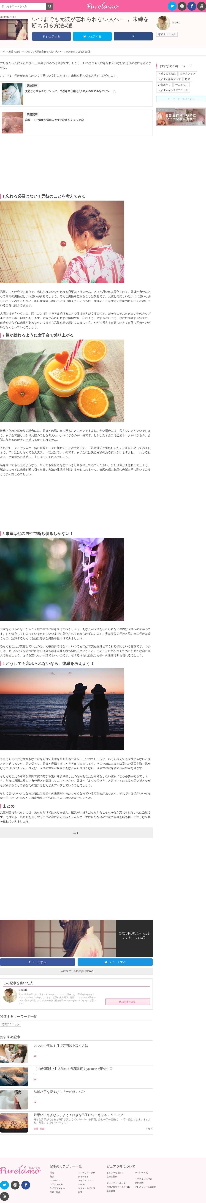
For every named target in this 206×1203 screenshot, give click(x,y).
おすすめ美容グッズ (169, 79)
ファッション (56, 1180)
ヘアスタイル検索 (143, 1179)
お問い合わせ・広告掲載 (118, 1187)
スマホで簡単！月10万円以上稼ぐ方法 (61, 1046)
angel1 (176, 22)
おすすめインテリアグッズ (173, 90)
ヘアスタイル (56, 1184)
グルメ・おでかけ (86, 1188)
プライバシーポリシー (117, 1183)
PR (35, 1056)
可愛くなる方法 (167, 73)
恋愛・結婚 (39, 1129)
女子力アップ (187, 73)
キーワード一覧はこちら (181, 99)
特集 (52, 1172)
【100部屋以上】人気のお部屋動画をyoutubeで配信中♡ (73, 1069)
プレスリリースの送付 (145, 1187)
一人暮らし (181, 84)
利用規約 (139, 1183)
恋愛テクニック (167, 34)
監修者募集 (112, 1176)
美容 (52, 1176)
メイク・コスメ (85, 1180)
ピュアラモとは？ (115, 1172)
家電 (80, 1192)
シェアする (51, 36)
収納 (187, 79)
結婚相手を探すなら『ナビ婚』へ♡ (59, 1092)
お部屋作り (164, 84)
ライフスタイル (57, 1188)
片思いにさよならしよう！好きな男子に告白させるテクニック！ (80, 1115)
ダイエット (83, 1176)
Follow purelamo (82, 971)
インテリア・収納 (86, 1172)
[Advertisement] (76, 165)
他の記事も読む (127, 1001)
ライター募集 (141, 1172)
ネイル (81, 1184)
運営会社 (111, 1191)
